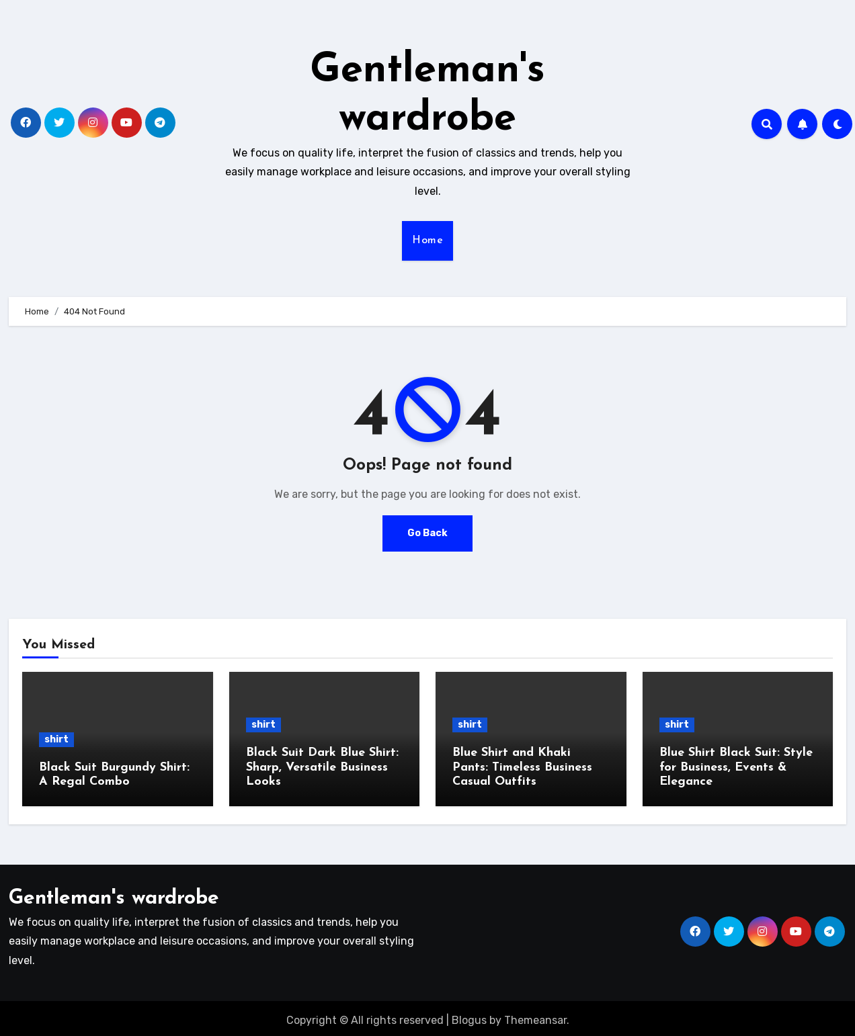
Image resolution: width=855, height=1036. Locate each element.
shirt (56, 739)
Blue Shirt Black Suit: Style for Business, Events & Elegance (736, 767)
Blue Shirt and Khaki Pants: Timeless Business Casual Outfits (522, 767)
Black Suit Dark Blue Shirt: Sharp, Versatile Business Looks (322, 767)
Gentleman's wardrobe (114, 893)
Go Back (427, 533)
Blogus (469, 1015)
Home (427, 240)
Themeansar (535, 1015)
